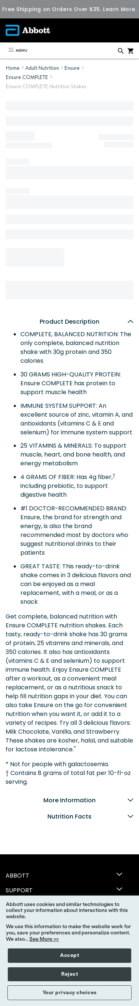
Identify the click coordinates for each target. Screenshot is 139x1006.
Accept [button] (69, 955)
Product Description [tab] (86, 321)
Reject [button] (69, 974)
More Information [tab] (88, 800)
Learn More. (119, 9)
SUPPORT (19, 890)
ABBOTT (17, 875)
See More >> (44, 939)
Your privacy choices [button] (70, 992)
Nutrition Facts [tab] (90, 816)
